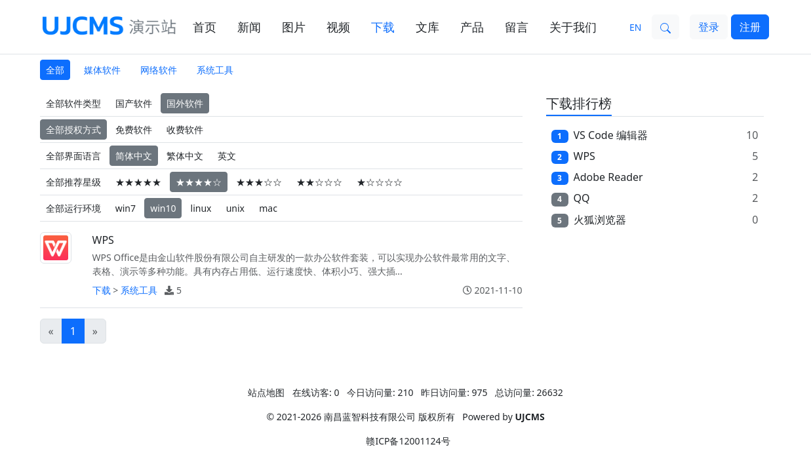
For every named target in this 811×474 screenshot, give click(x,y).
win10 (163, 208)
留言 (516, 27)
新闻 (249, 27)
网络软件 (158, 70)
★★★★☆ (199, 182)
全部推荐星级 (73, 182)
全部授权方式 (73, 129)
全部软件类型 (73, 103)
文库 (427, 27)
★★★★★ (138, 182)
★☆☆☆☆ (380, 182)
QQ (582, 198)
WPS (103, 240)
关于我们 (573, 27)
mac (268, 208)
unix (235, 208)
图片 (294, 27)
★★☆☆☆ (319, 182)
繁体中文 (185, 155)
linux (201, 208)
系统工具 (215, 70)
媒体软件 (102, 70)
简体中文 (133, 155)
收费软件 (185, 129)
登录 (708, 27)
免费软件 (133, 129)
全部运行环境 (73, 208)
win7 (125, 208)
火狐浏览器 (600, 219)
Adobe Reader (608, 177)
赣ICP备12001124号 (408, 441)
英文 (227, 155)
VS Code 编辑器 (611, 135)
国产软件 (133, 103)
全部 (55, 70)
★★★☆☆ (259, 182)
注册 (750, 27)
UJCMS (529, 416)
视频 (338, 27)
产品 (472, 27)
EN (635, 27)
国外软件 (185, 103)
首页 (204, 27)
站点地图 (266, 392)
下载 (383, 27)
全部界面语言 (73, 155)
